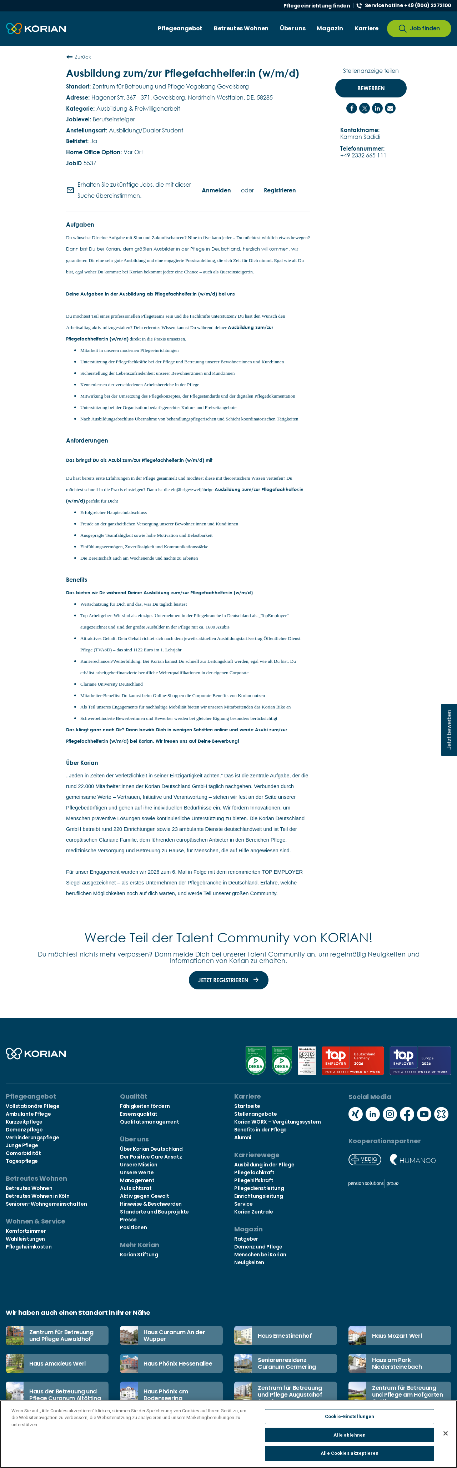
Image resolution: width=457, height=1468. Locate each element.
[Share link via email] (390, 108)
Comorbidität (23, 1153)
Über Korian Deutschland (151, 1148)
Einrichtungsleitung (258, 1196)
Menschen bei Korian (260, 1254)
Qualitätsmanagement (149, 1121)
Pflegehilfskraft (253, 1180)
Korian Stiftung (139, 1254)
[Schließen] (445, 1437)
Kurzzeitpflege (24, 1121)
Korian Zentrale (253, 1211)
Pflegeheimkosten (28, 1246)
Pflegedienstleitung (259, 1188)
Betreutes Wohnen (29, 1188)
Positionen (133, 1227)
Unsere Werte (137, 1172)
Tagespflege (22, 1161)
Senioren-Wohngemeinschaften (46, 1203)
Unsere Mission (138, 1164)
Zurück (78, 57)
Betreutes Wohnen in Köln (37, 1196)
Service (243, 1203)
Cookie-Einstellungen (350, 1420)
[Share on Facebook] (351, 108)
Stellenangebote (255, 1114)
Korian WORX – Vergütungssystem (277, 1121)
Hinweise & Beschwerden (151, 1203)
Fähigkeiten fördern (145, 1106)
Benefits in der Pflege (260, 1129)
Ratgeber (246, 1238)
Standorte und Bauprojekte (154, 1211)
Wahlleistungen (25, 1238)
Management (137, 1180)
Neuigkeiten (249, 1262)
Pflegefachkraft (254, 1172)
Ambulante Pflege (28, 1114)
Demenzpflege (24, 1129)
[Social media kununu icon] (441, 1115)
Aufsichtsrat (136, 1188)
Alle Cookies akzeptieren (349, 1457)
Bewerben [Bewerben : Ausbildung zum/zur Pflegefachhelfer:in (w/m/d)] (371, 88)
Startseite (247, 1106)
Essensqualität (138, 1114)
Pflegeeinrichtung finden (316, 5)
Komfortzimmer (26, 1231)
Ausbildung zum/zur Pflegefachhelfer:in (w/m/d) (182, 73)
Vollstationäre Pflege (32, 1106)
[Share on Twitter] (364, 108)
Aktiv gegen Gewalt (144, 1196)
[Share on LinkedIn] (377, 108)
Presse (128, 1219)
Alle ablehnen (349, 1438)
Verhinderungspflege (32, 1137)
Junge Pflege (22, 1145)
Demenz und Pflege (258, 1246)
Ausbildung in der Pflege (264, 1164)
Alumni (242, 1137)
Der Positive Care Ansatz (151, 1156)
